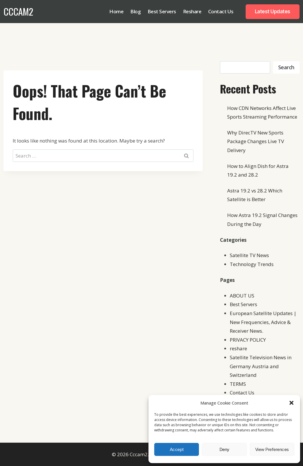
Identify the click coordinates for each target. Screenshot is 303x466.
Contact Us (221, 11)
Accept (177, 449)
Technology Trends (252, 264)
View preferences (272, 449)
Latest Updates (272, 11)
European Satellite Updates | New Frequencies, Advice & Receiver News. (263, 322)
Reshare (192, 11)
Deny (224, 449)
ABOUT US (242, 295)
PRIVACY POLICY (248, 339)
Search (286, 67)
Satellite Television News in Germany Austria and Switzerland (260, 366)
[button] (291, 403)
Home (116, 11)
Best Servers (162, 11)
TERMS (238, 384)
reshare (238, 348)
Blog (135, 11)
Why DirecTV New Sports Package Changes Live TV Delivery (255, 141)
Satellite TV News (249, 255)
